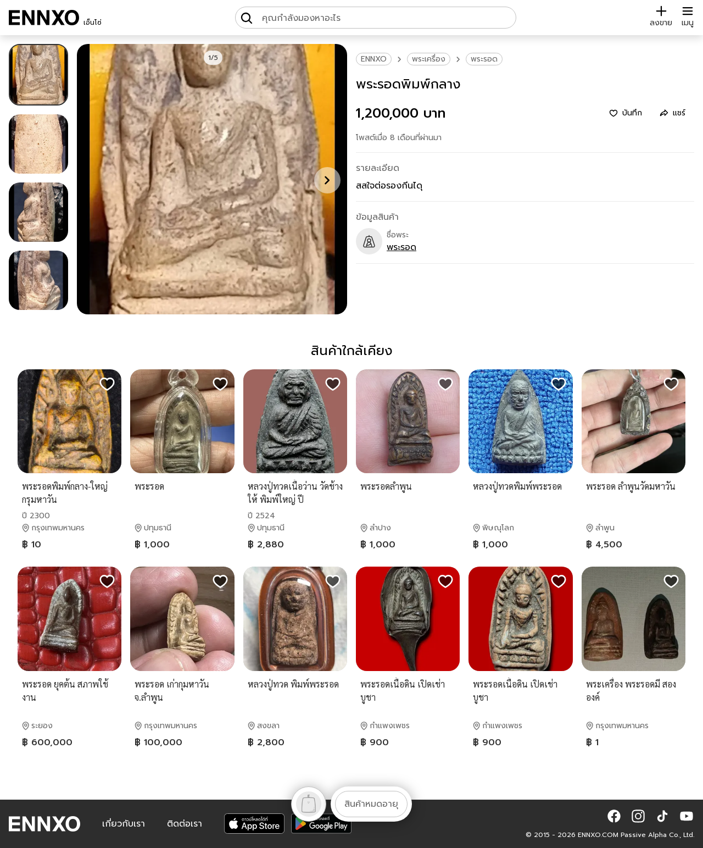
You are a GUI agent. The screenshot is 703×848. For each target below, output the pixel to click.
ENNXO (374, 59)
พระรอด (484, 59)
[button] (614, 816)
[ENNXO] (44, 17)
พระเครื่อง (428, 59)
